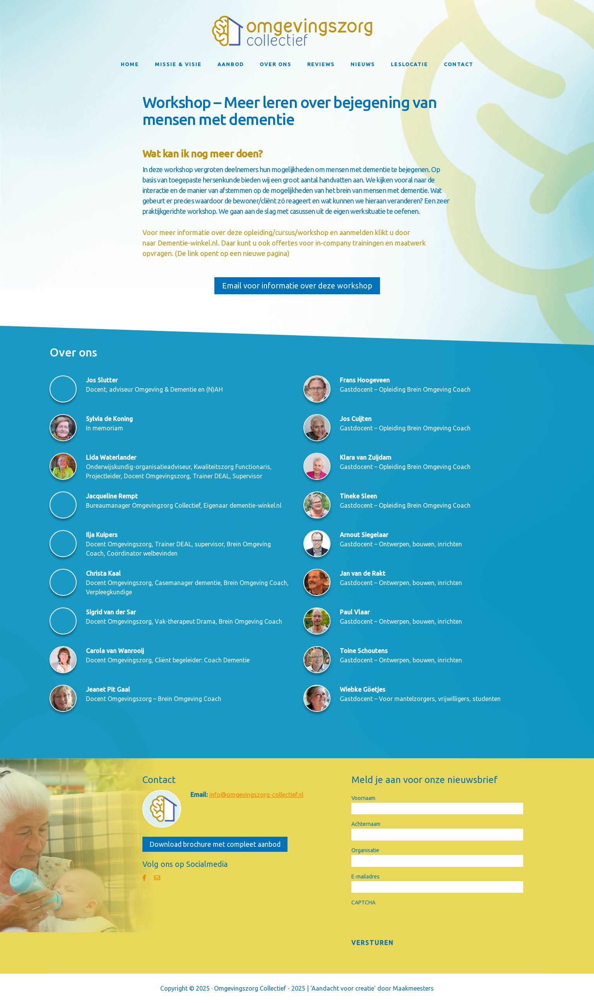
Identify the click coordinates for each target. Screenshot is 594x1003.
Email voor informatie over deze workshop (297, 285)
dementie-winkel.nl (255, 505)
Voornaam (363, 798)
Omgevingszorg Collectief (297, 30)
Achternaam (365, 824)
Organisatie (365, 850)
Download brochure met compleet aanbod (215, 844)
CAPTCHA (363, 902)
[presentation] (410, 922)
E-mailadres (365, 876)
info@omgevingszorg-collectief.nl (256, 794)
